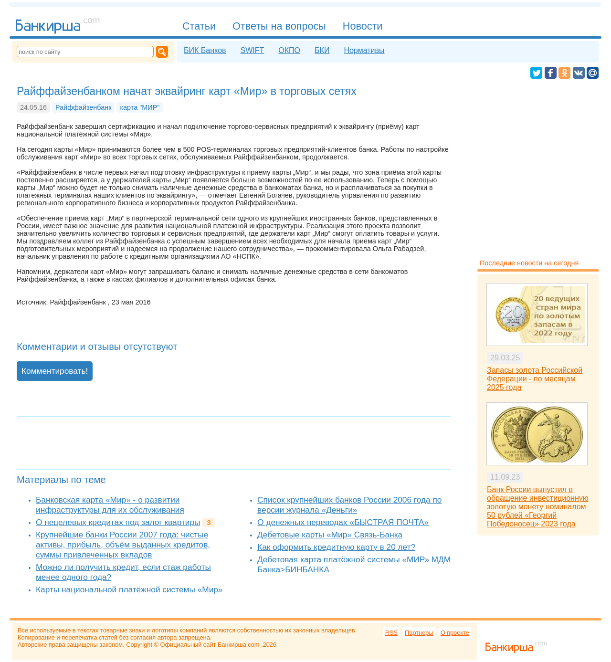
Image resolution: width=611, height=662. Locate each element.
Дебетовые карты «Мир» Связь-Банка (329, 534)
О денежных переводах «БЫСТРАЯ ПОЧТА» (343, 522)
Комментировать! (54, 371)
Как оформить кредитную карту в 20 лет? (336, 547)
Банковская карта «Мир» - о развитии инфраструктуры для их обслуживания (110, 505)
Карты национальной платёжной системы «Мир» (129, 589)
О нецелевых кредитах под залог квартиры (118, 522)
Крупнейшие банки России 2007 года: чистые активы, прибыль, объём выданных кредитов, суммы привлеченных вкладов (123, 544)
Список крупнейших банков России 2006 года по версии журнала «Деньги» (349, 505)
